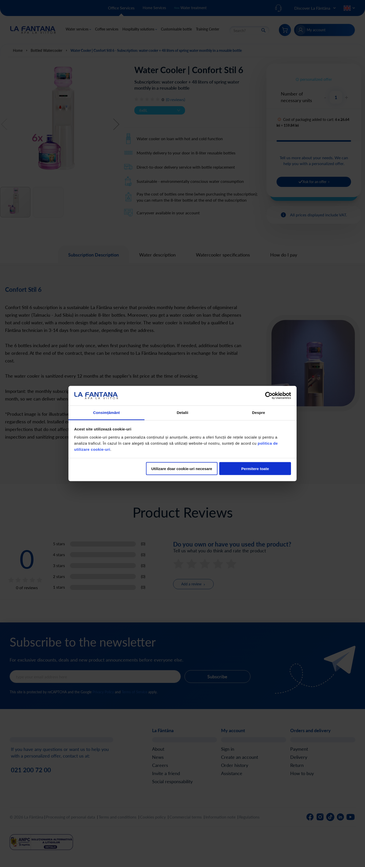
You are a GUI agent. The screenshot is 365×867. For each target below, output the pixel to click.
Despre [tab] (258, 412)
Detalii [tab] (182, 412)
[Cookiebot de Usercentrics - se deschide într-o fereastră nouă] (269, 395)
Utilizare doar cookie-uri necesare (181, 469)
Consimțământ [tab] (106, 412)
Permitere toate (255, 469)
